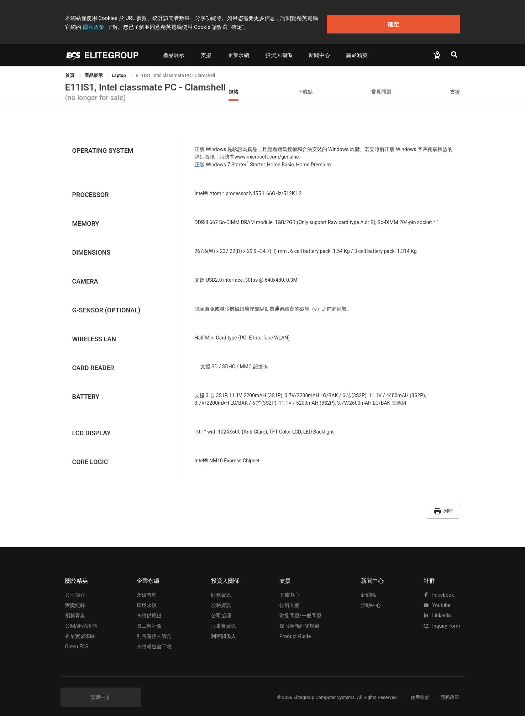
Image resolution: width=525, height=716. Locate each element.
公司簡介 (75, 589)
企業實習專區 (80, 631)
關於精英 (357, 52)
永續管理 (147, 589)
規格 (233, 88)
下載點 (305, 88)
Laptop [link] (119, 72)
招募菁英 (75, 610)
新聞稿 (368, 589)
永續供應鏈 (149, 610)
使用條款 (415, 692)
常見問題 (381, 88)
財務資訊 (221, 589)
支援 (206, 52)
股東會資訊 (223, 620)
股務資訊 (221, 600)
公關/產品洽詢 (81, 620)
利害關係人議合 (154, 631)
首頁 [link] (70, 72)
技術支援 (289, 600)
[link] (93, 72)
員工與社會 (149, 620)
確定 (424, 21)
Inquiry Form (442, 620)
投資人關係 (279, 52)
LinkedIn (437, 610)
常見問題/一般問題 (300, 610)
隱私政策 (346, 17)
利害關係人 (223, 631)
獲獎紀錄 (75, 600)
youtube (437, 600)
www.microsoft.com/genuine (267, 154)
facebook (439, 589)
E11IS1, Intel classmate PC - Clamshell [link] (175, 72)
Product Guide (295, 631)
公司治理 (221, 610)
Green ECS (77, 641)
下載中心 (289, 589)
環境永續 (147, 600)
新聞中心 (319, 52)
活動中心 (371, 600)
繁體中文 (101, 692)
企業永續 (238, 52)
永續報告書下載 (154, 641)
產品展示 (173, 52)
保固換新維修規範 (299, 620)
